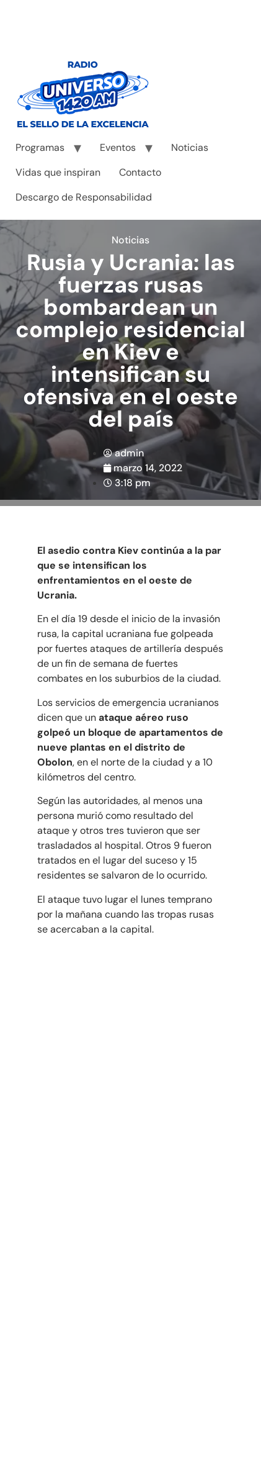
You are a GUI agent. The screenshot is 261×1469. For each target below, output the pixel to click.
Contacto (140, 172)
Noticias (189, 147)
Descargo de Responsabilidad (83, 197)
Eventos (118, 147)
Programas (39, 147)
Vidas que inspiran (57, 172)
